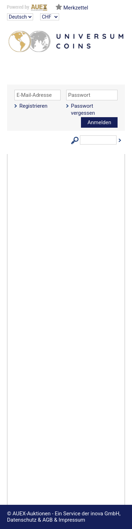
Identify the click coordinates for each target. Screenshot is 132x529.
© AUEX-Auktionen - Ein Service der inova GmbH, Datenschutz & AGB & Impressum (63, 516)
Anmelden (99, 122)
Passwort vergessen (83, 109)
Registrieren (33, 106)
